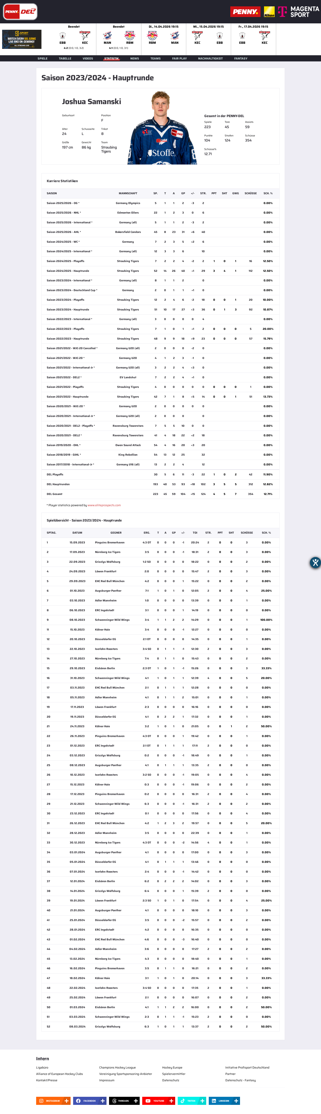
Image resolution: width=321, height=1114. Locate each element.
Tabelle (65, 58)
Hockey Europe (172, 1067)
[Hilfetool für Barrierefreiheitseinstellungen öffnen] (315, 562)
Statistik (111, 58)
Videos (88, 58)
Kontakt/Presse (46, 1080)
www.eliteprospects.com (104, 505)
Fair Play (179, 58)
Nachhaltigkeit (210, 58)
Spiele (42, 58)
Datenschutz (170, 1080)
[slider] (186, 39)
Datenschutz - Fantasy (240, 1080)
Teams (156, 58)
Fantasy (240, 58)
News (134, 58)
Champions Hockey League (117, 1067)
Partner (230, 1073)
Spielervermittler (173, 1073)
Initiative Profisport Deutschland (247, 1067)
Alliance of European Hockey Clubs (59, 1073)
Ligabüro (42, 1067)
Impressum (106, 1080)
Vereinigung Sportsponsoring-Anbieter (125, 1073)
